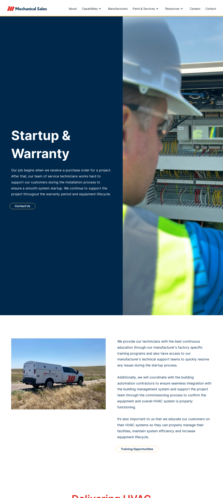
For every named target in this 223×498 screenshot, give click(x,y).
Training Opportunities (137, 449)
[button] (92, 8)
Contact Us (22, 206)
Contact (210, 8)
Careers (195, 8)
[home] (27, 8)
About (73, 8)
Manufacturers (118, 8)
